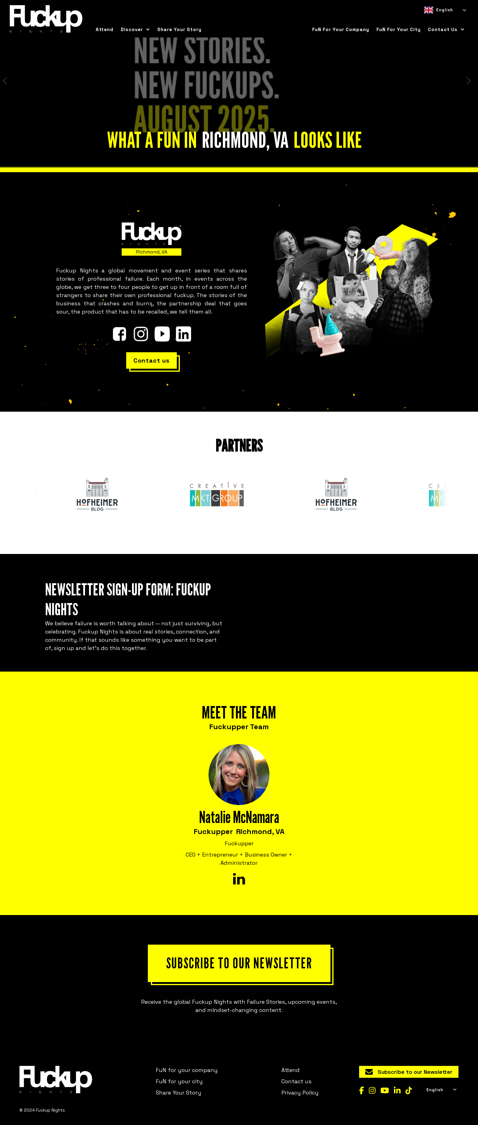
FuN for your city (398, 29)
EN (426, 19)
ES (437, 19)
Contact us (296, 1081)
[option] (437, 19)
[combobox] (444, 10)
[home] (46, 19)
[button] (135, 30)
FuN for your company (340, 29)
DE (448, 19)
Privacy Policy (300, 1092)
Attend (104, 29)
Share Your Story (179, 29)
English (438, 10)
